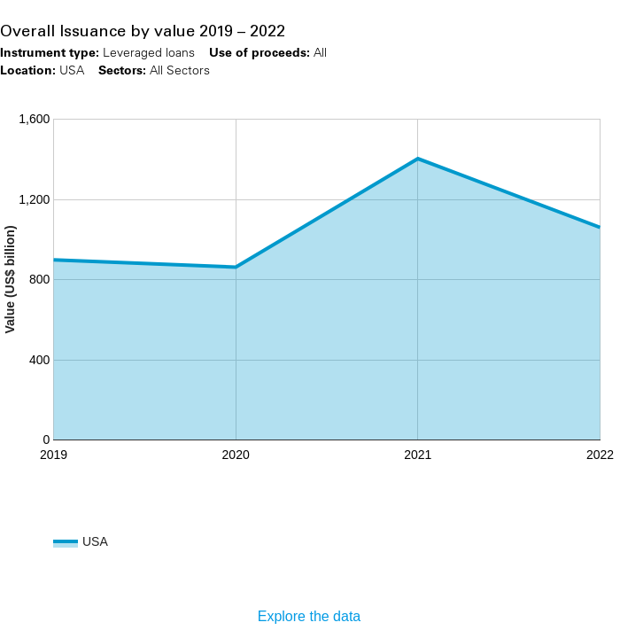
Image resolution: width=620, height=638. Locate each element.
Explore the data (309, 616)
